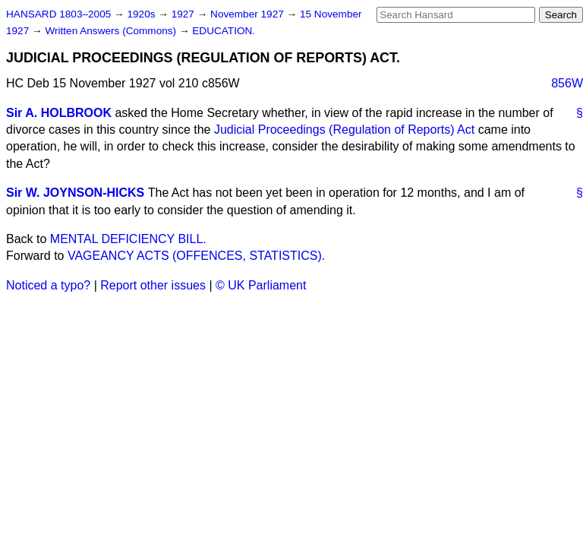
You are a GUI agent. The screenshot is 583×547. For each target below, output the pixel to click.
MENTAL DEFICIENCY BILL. (128, 238)
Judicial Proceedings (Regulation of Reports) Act (344, 129)
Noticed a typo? (48, 285)
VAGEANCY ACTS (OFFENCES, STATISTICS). (196, 255)
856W (567, 83)
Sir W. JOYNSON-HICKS (75, 192)
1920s (142, 14)
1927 (184, 14)
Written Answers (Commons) (112, 30)
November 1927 (248, 14)
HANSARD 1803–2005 (58, 14)
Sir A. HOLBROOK (59, 112)
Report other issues (153, 285)
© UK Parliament (261, 285)
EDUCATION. (223, 30)
